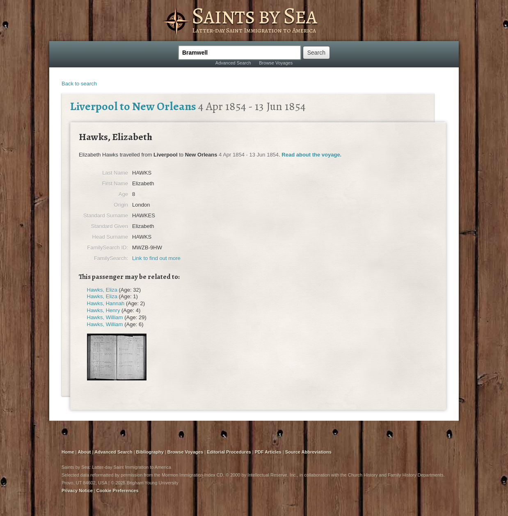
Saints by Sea (254, 15)
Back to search (79, 84)
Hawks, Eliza (102, 290)
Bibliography (150, 451)
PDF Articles (268, 451)
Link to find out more (156, 258)
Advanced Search (233, 62)
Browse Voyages (276, 62)
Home (68, 451)
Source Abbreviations (308, 451)
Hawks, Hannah (106, 303)
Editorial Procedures (229, 451)
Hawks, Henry (103, 310)
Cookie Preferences (117, 490)
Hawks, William (105, 317)
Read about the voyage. (311, 155)
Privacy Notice (77, 490)
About (84, 451)
